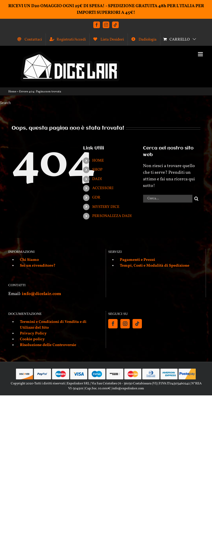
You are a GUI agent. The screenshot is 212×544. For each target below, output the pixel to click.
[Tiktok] (137, 323)
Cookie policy (32, 339)
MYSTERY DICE (105, 207)
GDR (96, 197)
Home (12, 92)
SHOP (97, 169)
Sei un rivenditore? (37, 265)
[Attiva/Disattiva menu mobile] (201, 54)
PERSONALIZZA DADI (112, 216)
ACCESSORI (102, 188)
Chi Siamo (29, 259)
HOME (98, 160)
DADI (97, 179)
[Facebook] (113, 323)
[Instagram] (125, 323)
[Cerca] (196, 199)
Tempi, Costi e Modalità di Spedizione (154, 265)
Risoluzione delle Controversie (48, 345)
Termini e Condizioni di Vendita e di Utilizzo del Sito (53, 324)
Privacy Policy (33, 333)
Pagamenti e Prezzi (137, 259)
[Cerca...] (167, 199)
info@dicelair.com (41, 294)
